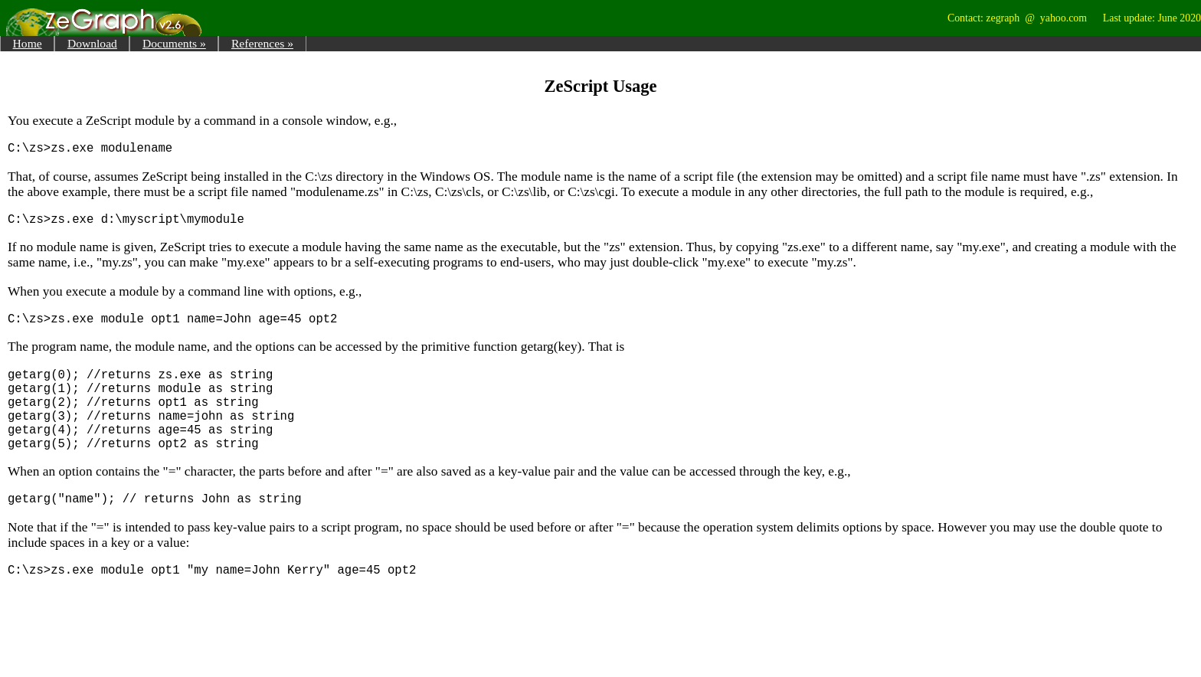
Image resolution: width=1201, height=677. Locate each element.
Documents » (174, 43)
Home (27, 43)
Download (92, 43)
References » (262, 43)
